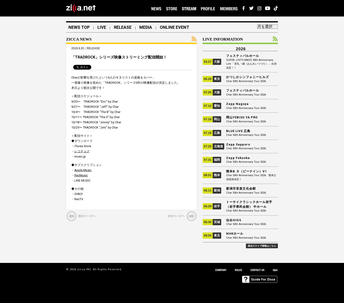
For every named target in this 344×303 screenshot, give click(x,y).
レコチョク (82, 151)
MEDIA (145, 27)
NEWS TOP (79, 27)
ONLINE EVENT (174, 27)
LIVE (101, 27)
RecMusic (81, 175)
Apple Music (83, 170)
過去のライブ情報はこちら (262, 246)
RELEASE (123, 27)
